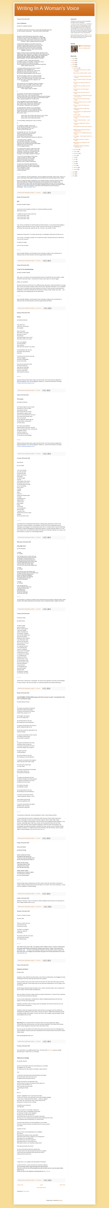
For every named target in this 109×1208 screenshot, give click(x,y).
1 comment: (37, 390)
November (76, 149)
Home (41, 1185)
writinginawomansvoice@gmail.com (78, 23)
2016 (73, 176)
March (75, 165)
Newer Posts (20, 1185)
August (75, 155)
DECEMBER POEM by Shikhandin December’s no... (81, 146)
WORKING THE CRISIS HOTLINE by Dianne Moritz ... (81, 130)
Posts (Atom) (26, 1191)
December (76, 68)
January (75, 169)
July (74, 157)
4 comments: (38, 1041)
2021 (73, 62)
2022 (73, 60)
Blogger (60, 1200)
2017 (73, 174)
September (76, 153)
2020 (73, 64)
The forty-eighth (76, 114)
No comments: (38, 308)
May (74, 161)
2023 (73, 58)
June (74, 159)
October (75, 151)
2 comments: (38, 192)
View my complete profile (84, 48)
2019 (73, 66)
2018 (73, 172)
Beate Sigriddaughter (85, 45)
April (74, 163)
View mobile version (41, 1187)
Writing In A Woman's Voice (48, 8)
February (75, 167)
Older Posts (62, 1185)
